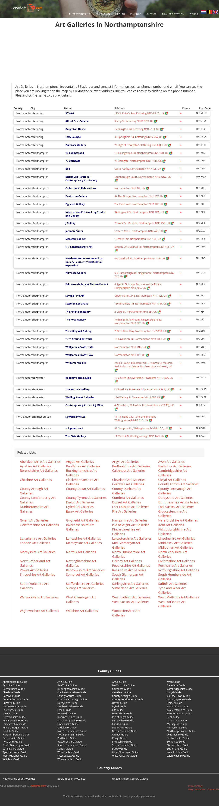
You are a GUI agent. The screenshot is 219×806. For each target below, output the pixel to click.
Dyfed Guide (119, 706)
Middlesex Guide (67, 727)
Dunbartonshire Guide (70, 706)
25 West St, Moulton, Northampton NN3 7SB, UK (144, 223)
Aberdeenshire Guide (15, 681)
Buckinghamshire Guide (71, 688)
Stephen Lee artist (76, 303)
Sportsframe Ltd (75, 416)
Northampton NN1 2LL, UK (131, 188)
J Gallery (70, 223)
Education (102, 14)
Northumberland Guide (16, 734)
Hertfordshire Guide (14, 717)
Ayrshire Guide (11, 685)
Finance (135, 14)
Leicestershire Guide (14, 724)
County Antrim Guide (69, 696)
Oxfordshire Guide (177, 734)
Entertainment (79, 14)
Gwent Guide (10, 713)
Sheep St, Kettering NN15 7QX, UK (136, 121)
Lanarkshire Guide (122, 720)
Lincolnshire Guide (68, 724)
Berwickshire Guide (14, 688)
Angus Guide (64, 681)
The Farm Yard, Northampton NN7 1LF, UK (140, 204)
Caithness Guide (121, 688)
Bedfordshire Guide (123, 685)
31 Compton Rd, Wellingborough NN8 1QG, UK (143, 428)
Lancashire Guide (177, 720)
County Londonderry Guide (127, 699)
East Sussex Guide (13, 710)
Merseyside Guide (177, 724)
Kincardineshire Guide (15, 720)
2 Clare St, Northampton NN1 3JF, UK (137, 311)
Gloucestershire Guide (179, 710)
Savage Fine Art (74, 295)
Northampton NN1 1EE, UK (131, 355)
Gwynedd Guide (66, 713)
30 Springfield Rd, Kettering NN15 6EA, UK (140, 137)
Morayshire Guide (177, 727)
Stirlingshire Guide (13, 748)
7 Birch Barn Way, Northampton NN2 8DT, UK (142, 331)
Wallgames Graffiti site (79, 347)
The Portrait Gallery (77, 389)
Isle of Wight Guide (123, 717)
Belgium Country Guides (71, 778)
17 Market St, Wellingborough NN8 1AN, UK (141, 436)
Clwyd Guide (174, 692)
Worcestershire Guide (69, 759)
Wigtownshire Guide (178, 755)
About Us (200, 789)
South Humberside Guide (71, 745)
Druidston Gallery (76, 196)
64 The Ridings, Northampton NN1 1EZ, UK (140, 196)
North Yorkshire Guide (125, 731)
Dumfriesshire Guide (14, 706)
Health (120, 14)
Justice (152, 14)
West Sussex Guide (68, 755)
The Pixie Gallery (75, 436)
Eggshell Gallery (75, 204)
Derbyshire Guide (67, 703)
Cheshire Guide (11, 692)
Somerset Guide (176, 741)
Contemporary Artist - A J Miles (84, 405)
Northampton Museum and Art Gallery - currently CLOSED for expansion (84, 262)
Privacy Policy (195, 785)
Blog (190, 789)
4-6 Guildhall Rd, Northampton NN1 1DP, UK (141, 258)
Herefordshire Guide (178, 713)
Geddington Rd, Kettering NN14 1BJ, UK (139, 129)
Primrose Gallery (75, 145)
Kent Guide (173, 717)
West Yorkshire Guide (124, 755)
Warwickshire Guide (68, 752)
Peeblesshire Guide (14, 738)
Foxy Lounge (73, 137)
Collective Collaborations (80, 188)
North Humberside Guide (71, 731)
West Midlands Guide (15, 755)
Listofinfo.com (38, 785)
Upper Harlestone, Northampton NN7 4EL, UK (142, 295)
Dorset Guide (174, 703)
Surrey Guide (119, 748)
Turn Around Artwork (78, 339)
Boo (67, 168)
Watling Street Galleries (79, 397)
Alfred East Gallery (76, 121)
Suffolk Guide (65, 748)
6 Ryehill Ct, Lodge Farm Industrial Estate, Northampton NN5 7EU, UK (138, 286)
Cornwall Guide (11, 696)
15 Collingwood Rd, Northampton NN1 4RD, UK (143, 153)
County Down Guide (178, 696)
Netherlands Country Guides (19, 778)
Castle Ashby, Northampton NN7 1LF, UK (139, 168)
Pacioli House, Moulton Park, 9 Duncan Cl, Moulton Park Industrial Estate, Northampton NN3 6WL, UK (143, 366)
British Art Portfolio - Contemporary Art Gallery (81, 178)
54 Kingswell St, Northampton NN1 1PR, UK (141, 212)
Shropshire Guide (122, 741)
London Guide (120, 724)
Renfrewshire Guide (178, 738)
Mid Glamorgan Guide (15, 727)
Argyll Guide (119, 681)
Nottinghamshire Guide (70, 734)
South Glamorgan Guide (16, 745)
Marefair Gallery (75, 239)
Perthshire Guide (67, 738)
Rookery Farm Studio (78, 377)
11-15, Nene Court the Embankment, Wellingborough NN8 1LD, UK (135, 418)
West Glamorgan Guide (125, 752)
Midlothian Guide (122, 727)
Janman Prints (74, 231)
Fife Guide (118, 710)
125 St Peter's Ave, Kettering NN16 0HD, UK (141, 113)
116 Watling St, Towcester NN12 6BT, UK (139, 397)
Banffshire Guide (67, 685)
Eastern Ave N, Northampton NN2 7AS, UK (140, 231)
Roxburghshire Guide (69, 741)
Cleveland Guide (121, 692)
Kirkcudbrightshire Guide (71, 720)
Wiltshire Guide (11, 759)
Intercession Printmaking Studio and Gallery (85, 213)
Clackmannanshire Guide (71, 692)
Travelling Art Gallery (78, 331)
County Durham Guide (15, 699)
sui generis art (74, 428)
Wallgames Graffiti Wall (79, 355)
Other (194, 14)
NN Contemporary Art (78, 246)
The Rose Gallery (75, 319)
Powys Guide (119, 738)
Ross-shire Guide (12, 741)
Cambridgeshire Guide (180, 688)
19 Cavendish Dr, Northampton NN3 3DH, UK (142, 339)
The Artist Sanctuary (77, 311)
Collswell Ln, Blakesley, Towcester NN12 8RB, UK (144, 389)
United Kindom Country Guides (130, 778)
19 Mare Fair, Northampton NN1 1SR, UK (139, 239)
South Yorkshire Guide (125, 745)
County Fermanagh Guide (72, 699)
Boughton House (75, 129)
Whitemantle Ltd (75, 362)
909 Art (69, 113)
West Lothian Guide (178, 752)
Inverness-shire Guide (69, 717)
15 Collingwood (74, 153)
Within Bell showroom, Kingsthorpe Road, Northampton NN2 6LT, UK (138, 321)
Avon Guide (173, 681)
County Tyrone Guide (179, 699)
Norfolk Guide (11, 731)
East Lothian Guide (177, 706)
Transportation (173, 14)
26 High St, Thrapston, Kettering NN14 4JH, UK (142, 145)
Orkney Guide (120, 734)
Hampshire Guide (122, 713)
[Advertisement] (109, 56)
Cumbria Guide (11, 703)
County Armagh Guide (124, 696)
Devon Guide (119, 703)
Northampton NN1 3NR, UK (132, 347)
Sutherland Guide (177, 748)
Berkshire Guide (176, 685)
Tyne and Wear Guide (15, 752)
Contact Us (213, 789)
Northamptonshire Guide (181, 731)
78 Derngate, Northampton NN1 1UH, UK (140, 160)
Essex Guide (64, 710)
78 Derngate (72, 160)
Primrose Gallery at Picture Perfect (86, 284)
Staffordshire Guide (178, 745)
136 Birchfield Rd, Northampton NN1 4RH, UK (142, 303)
